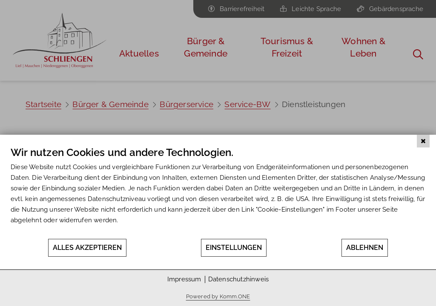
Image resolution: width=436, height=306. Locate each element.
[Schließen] (423, 141)
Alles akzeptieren (87, 248)
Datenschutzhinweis (238, 279)
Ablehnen (364, 248)
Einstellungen (234, 248)
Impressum (184, 279)
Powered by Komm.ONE (218, 296)
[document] (218, 192)
